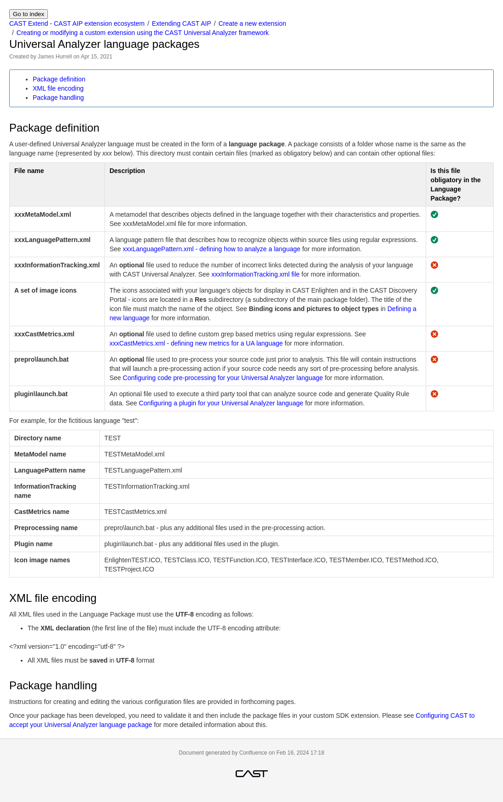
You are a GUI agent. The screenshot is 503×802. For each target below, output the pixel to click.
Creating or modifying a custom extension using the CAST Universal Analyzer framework (143, 32)
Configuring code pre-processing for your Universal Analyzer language (223, 377)
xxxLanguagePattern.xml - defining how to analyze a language (212, 249)
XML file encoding (58, 88)
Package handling (58, 97)
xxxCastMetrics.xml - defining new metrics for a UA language (196, 343)
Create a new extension (252, 23)
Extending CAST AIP (181, 23)
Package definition (59, 79)
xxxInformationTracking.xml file (255, 274)
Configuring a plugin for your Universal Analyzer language (221, 403)
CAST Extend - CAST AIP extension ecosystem (77, 23)
